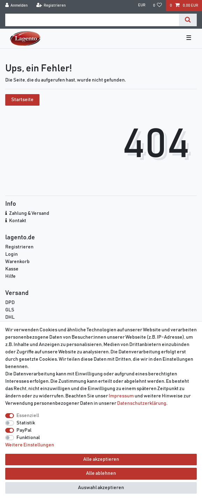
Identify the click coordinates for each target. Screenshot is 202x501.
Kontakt (17, 220)
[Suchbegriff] (92, 20)
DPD (10, 302)
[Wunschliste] (157, 5)
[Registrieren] (51, 5)
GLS (9, 310)
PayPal (23, 430)
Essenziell (27, 415)
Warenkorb (17, 261)
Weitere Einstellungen (29, 445)
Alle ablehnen (101, 473)
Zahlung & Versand (29, 213)
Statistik (25, 423)
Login (11, 254)
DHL (10, 317)
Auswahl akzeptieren (101, 487)
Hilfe (10, 276)
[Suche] (188, 20)
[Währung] (141, 5)
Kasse (12, 269)
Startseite (22, 99)
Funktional (28, 437)
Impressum (121, 396)
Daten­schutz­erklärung (141, 403)
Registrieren (19, 247)
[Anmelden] (16, 5)
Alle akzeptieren (101, 459)
